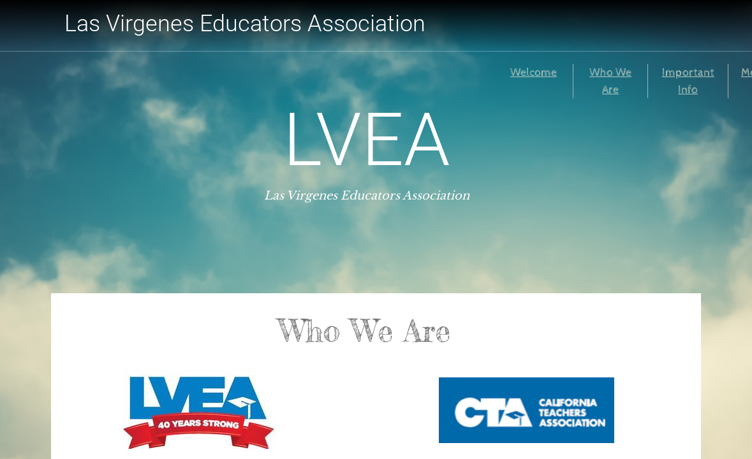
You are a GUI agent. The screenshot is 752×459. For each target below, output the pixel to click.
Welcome (533, 72)
